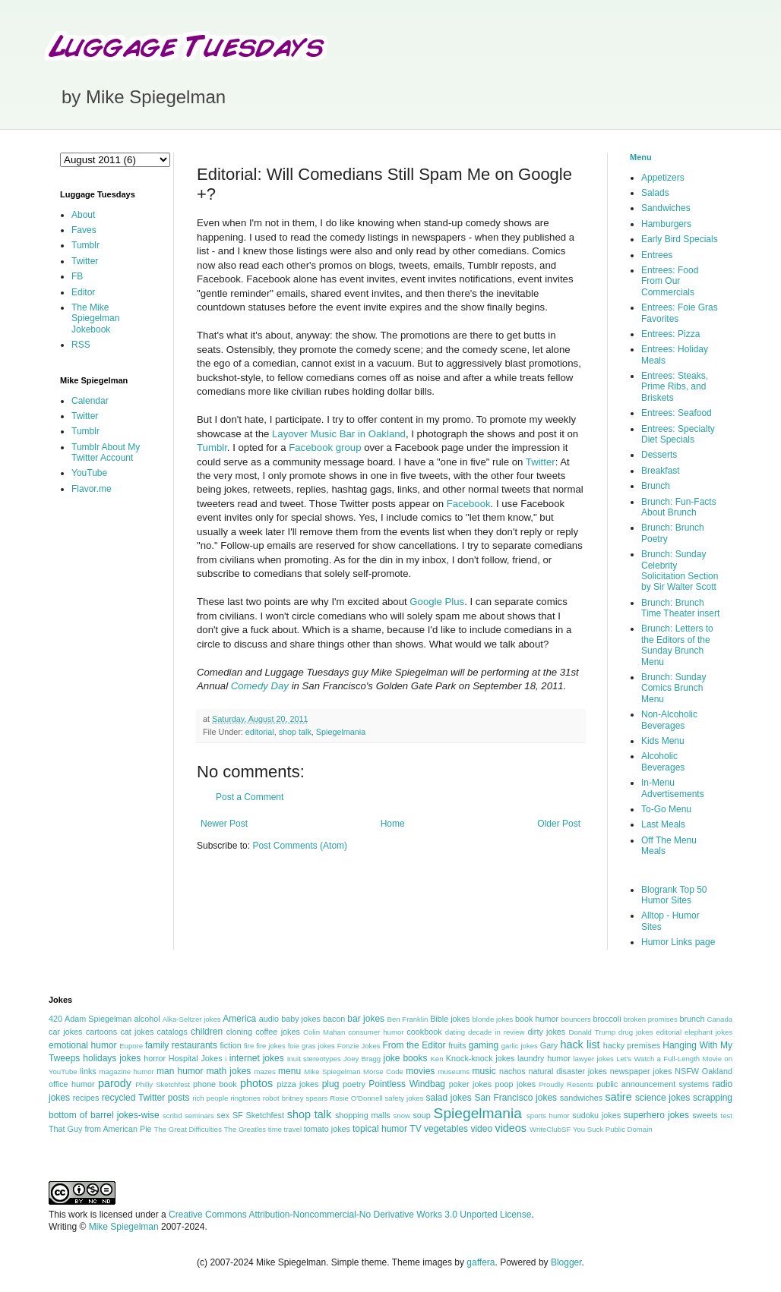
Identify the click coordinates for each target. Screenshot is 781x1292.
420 (55, 1018)
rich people (210, 1098)
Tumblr (212, 447)
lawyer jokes (593, 1058)
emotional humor (83, 1045)
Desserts (659, 454)
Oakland (717, 1071)
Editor (83, 292)
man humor (180, 1071)
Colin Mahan (324, 1032)
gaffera (480, 1262)
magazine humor (126, 1071)
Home (393, 823)
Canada (719, 1019)
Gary (549, 1045)
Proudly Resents (566, 1084)
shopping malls (362, 1115)
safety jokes (404, 1098)
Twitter (540, 462)
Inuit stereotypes (314, 1058)
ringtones (245, 1098)
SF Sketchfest (258, 1115)
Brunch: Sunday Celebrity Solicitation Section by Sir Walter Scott (679, 570)
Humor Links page (678, 942)
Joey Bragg (362, 1058)
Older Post (558, 823)
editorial (259, 731)
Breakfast (660, 470)
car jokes (65, 1031)
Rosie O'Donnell (356, 1098)
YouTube (89, 473)
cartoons (101, 1031)
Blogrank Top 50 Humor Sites (674, 895)
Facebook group (325, 447)
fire (249, 1045)
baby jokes (301, 1018)
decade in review (496, 1032)
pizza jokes (298, 1084)
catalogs (172, 1031)
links (88, 1071)
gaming (483, 1045)
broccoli (607, 1018)
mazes (264, 1071)
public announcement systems (652, 1084)
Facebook (469, 503)
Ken (436, 1058)
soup (421, 1115)
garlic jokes (519, 1045)
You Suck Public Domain (613, 1129)
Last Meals (663, 824)
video (481, 1128)
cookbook (423, 1031)
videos (510, 1128)
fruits (457, 1045)
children (207, 1031)
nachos (512, 1071)
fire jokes (271, 1045)
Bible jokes (450, 1018)
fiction (230, 1045)
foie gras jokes (311, 1045)
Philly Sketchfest (162, 1084)
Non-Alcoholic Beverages (669, 719)
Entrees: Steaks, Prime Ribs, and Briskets (674, 386)
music (483, 1071)
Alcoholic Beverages (663, 761)
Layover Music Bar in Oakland (339, 434)
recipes (86, 1097)
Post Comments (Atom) (299, 845)
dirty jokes (546, 1031)
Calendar (90, 400)
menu (289, 1071)
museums (454, 1071)
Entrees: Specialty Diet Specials (678, 434)
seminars (199, 1115)
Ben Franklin (407, 1019)
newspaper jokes (641, 1071)
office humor (72, 1084)
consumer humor (375, 1032)
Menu (641, 157)
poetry (354, 1084)
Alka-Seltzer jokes (192, 1019)
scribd (172, 1115)
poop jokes (515, 1084)
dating (455, 1032)
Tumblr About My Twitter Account (105, 452)
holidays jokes (112, 1058)
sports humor (548, 1115)
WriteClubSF (550, 1129)
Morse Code (383, 1071)
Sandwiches (666, 208)
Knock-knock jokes (480, 1058)
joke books (405, 1058)
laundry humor (544, 1058)
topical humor (380, 1128)
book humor (536, 1018)
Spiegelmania (340, 731)
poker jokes (470, 1084)
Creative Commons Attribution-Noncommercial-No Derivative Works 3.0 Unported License (350, 1214)
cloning (239, 1031)
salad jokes (448, 1097)
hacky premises (631, 1045)
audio (269, 1018)
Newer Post (224, 823)
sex (223, 1115)
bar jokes (365, 1018)
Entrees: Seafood (676, 413)
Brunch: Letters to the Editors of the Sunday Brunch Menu (677, 644)
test (726, 1115)
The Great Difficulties (188, 1129)
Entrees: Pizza (670, 334)
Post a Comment (249, 797)
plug (331, 1084)
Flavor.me (91, 489)
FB (77, 276)
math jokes (229, 1071)
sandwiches (581, 1097)
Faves (83, 230)
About (83, 215)
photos (256, 1083)
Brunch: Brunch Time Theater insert (680, 608)
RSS (80, 344)
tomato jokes (327, 1128)
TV (415, 1128)
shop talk (295, 731)
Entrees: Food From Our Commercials (669, 281)
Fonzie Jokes (359, 1045)
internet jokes (256, 1058)
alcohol (147, 1018)
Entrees (656, 255)
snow (402, 1115)
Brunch (655, 486)
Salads (655, 192)
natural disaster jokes (567, 1071)
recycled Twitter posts (146, 1097)
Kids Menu (663, 741)
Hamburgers (666, 224)
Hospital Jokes (196, 1058)
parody (114, 1083)
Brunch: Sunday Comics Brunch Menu (673, 688)
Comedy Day (260, 686)
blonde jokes (492, 1019)
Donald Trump (592, 1032)
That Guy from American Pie (100, 1128)
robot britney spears (295, 1098)
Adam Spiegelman (98, 1018)
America (239, 1018)
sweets (705, 1115)
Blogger (566, 1262)
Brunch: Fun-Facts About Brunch (678, 507)
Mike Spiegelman (332, 1071)
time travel (285, 1129)
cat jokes (136, 1031)
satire (618, 1097)
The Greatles (245, 1129)
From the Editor (413, 1045)
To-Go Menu (666, 809)
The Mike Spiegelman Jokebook (95, 318)
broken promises (651, 1019)
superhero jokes (656, 1115)
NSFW (687, 1071)
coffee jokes (277, 1031)
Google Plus (436, 601)
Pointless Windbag (406, 1084)
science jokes (662, 1097)
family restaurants (181, 1045)
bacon (334, 1018)
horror (155, 1058)
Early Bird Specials (679, 239)
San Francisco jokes (515, 1097)
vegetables (446, 1128)
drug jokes (635, 1032)
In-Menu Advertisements (672, 788)
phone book (215, 1084)
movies (420, 1071)
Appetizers (663, 177)
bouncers (575, 1019)
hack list (579, 1044)
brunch (691, 1018)
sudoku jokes (596, 1115)
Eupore (131, 1045)
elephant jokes (708, 1032)
